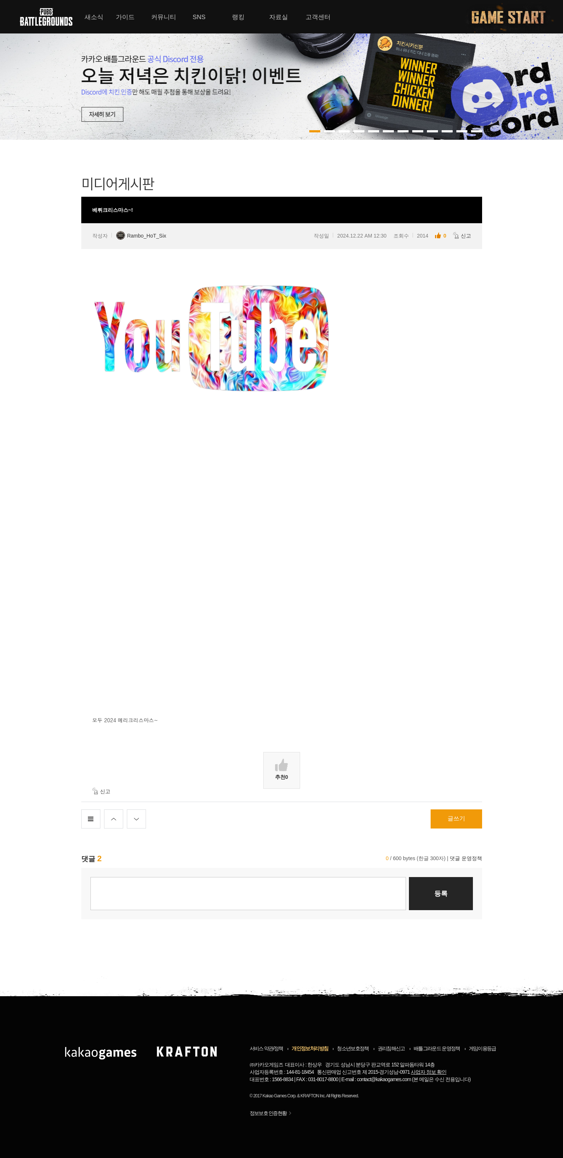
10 (461, 131)
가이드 (125, 17)
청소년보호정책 (352, 1048)
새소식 (94, 17)
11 (476, 131)
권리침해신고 (391, 1048)
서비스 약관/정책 (266, 1048)
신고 (462, 235)
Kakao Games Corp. (279, 1095)
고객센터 (318, 17)
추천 (281, 769)
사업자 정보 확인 (428, 1072)
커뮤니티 (163, 17)
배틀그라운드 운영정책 (437, 1048)
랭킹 (238, 17)
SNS (199, 17)
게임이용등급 (482, 1048)
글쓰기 (456, 818)
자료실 (278, 17)
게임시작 (513, 16)
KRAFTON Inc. (312, 1095)
